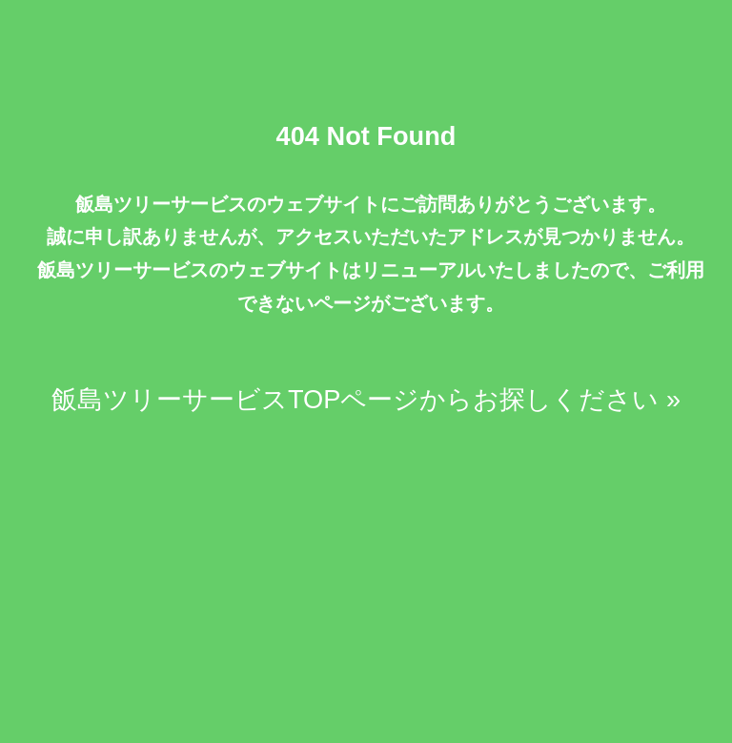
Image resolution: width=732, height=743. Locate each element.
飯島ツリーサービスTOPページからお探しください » (366, 399)
